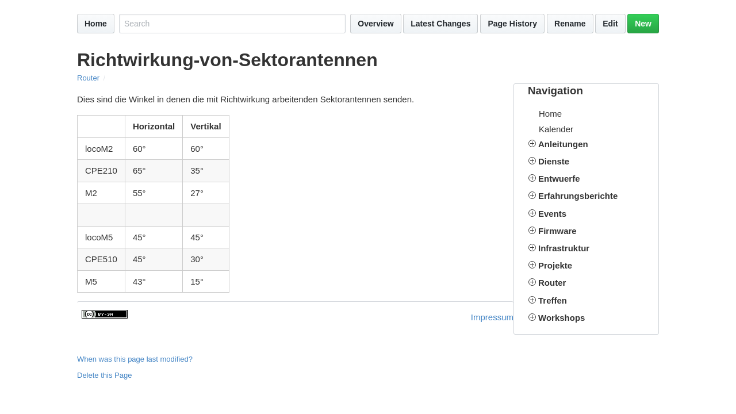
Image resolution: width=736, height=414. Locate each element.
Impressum (492, 317)
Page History (512, 23)
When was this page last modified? (135, 359)
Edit (610, 23)
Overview (375, 23)
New (643, 23)
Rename (569, 23)
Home (96, 23)
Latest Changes (440, 23)
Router (88, 78)
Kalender (556, 129)
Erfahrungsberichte (578, 196)
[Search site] (232, 23)
